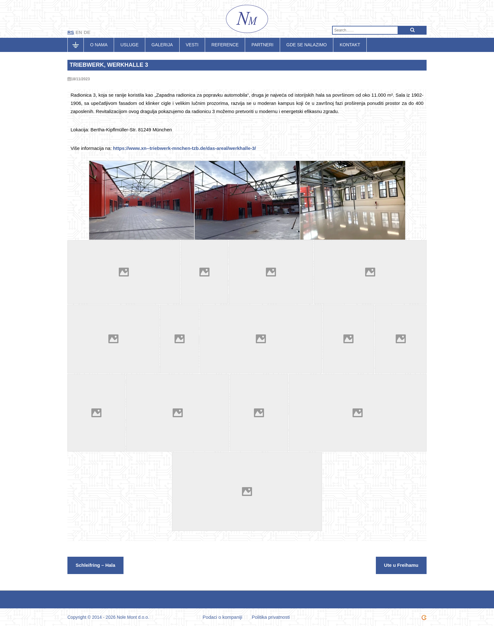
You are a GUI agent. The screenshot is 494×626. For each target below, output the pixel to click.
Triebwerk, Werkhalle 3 (109, 65)
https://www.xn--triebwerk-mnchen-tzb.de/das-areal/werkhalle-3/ (184, 148)
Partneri (262, 44)
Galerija (162, 44)
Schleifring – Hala (95, 565)
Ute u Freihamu (401, 565)
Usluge (129, 44)
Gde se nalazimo (306, 44)
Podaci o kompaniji (222, 617)
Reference (224, 44)
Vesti (192, 44)
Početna (78, 44)
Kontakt (350, 44)
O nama (98, 44)
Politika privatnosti (271, 617)
